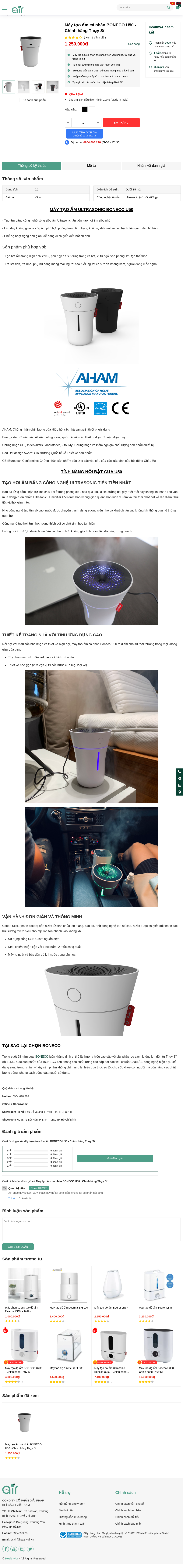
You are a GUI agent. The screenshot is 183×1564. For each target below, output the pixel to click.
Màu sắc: (71, 109)
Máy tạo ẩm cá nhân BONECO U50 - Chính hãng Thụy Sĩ (23, 1446)
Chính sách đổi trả (127, 1517)
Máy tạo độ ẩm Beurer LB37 (111, 1307)
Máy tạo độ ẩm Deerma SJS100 (69, 1307)
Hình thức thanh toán (72, 1523)
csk (13, 1539)
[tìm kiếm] (168, 7)
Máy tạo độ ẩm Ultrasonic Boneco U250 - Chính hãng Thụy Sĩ (110, 1370)
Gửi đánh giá (114, 1158)
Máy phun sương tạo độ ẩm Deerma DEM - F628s (21, 1309)
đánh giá (56, 1150)
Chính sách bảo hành (128, 1510)
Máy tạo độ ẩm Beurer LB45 (155, 1307)
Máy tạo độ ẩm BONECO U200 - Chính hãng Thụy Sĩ (23, 1370)
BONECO (41, 1056)
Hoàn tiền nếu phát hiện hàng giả (165, 44)
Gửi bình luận (18, 1246)
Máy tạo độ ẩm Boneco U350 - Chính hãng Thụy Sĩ (157, 1370)
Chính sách (125, 1492)
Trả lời (11, 1198)
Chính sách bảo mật (128, 1523)
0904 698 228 (92, 142)
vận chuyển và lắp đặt (163, 69)
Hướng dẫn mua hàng (73, 1517)
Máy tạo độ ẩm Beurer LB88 (66, 1368)
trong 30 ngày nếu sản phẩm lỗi (165, 57)
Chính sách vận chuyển (130, 1503)
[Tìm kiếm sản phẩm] (145, 7)
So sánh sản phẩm (35, 100)
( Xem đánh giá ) (95, 37)
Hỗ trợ (65, 1492)
